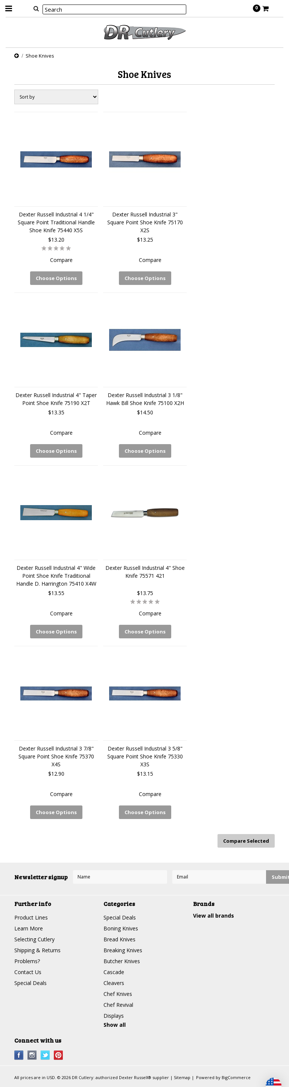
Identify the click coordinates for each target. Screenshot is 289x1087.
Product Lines (31, 917)
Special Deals (30, 983)
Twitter (45, 1055)
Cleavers (113, 983)
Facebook (19, 1055)
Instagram (32, 1055)
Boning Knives (120, 928)
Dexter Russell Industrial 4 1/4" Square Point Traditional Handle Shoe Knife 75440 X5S (56, 222)
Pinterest (58, 1055)
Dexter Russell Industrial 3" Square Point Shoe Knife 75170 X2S (145, 222)
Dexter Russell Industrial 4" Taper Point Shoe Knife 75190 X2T (56, 398)
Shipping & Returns (37, 950)
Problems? (27, 961)
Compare (61, 259)
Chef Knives (117, 993)
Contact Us (27, 972)
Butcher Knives (121, 961)
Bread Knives (119, 939)
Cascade (113, 972)
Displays (113, 1015)
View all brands (213, 915)
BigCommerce (236, 1077)
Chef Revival (118, 1004)
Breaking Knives (122, 950)
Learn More (28, 928)
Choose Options (56, 278)
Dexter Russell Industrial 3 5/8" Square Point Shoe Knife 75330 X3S (145, 756)
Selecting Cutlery (34, 939)
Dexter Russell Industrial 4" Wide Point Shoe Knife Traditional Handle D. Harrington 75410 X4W (56, 575)
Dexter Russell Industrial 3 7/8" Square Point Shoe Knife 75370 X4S (56, 756)
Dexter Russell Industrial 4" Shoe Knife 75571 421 (145, 571)
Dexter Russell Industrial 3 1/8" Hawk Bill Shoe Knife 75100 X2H (145, 398)
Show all (114, 1024)
